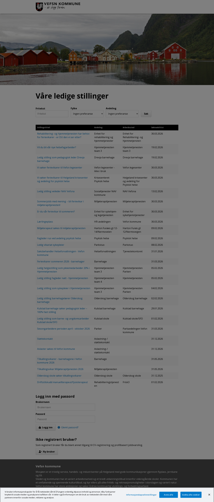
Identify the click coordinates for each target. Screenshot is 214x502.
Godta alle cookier (191, 496)
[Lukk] (209, 496)
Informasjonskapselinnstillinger (141, 496)
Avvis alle (168, 496)
